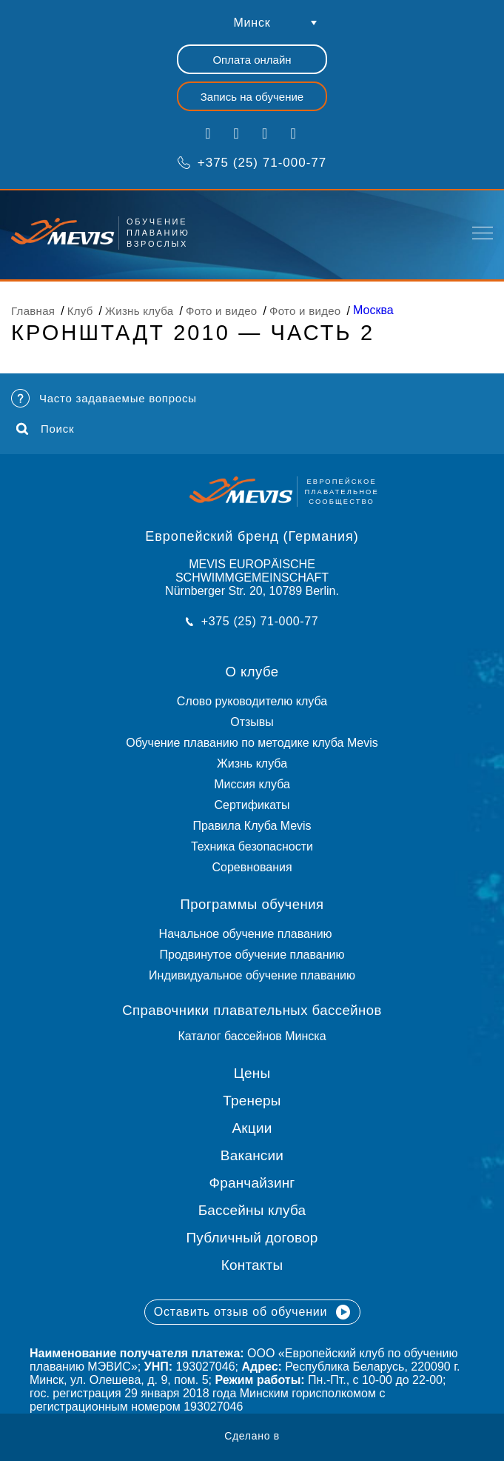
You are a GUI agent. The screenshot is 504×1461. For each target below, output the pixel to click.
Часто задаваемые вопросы (104, 398)
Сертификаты (251, 805)
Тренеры (251, 1100)
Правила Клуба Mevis (251, 825)
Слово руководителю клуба (252, 701)
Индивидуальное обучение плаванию (252, 975)
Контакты (252, 1265)
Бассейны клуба (252, 1210)
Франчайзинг (252, 1183)
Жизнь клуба (252, 763)
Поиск (45, 429)
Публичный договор (251, 1237)
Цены (252, 1073)
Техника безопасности (252, 846)
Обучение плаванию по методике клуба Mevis (251, 742)
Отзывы (252, 722)
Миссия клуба (252, 784)
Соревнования (252, 867)
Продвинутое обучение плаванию (252, 954)
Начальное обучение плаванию (252, 934)
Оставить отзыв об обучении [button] (252, 1312)
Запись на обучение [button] (252, 96)
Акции (252, 1128)
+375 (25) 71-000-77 (252, 162)
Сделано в (252, 1436)
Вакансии (252, 1155)
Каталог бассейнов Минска (252, 1036)
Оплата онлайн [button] (251, 59)
